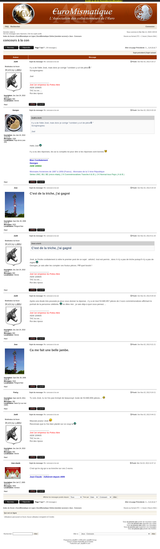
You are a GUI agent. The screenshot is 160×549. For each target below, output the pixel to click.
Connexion (150, 26)
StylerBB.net (82, 542)
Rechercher (15, 26)
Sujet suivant (151, 53)
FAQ (7, 26)
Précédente (140, 48)
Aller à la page (130, 48)
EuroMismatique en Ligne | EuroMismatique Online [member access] (42, 36)
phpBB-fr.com (85, 543)
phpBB (74, 540)
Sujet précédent (139, 53)
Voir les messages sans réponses (15, 34)
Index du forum (8, 36)
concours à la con (16, 40)
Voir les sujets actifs (35, 34)
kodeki (90, 542)
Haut (5, 105)
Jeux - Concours (75, 36)
